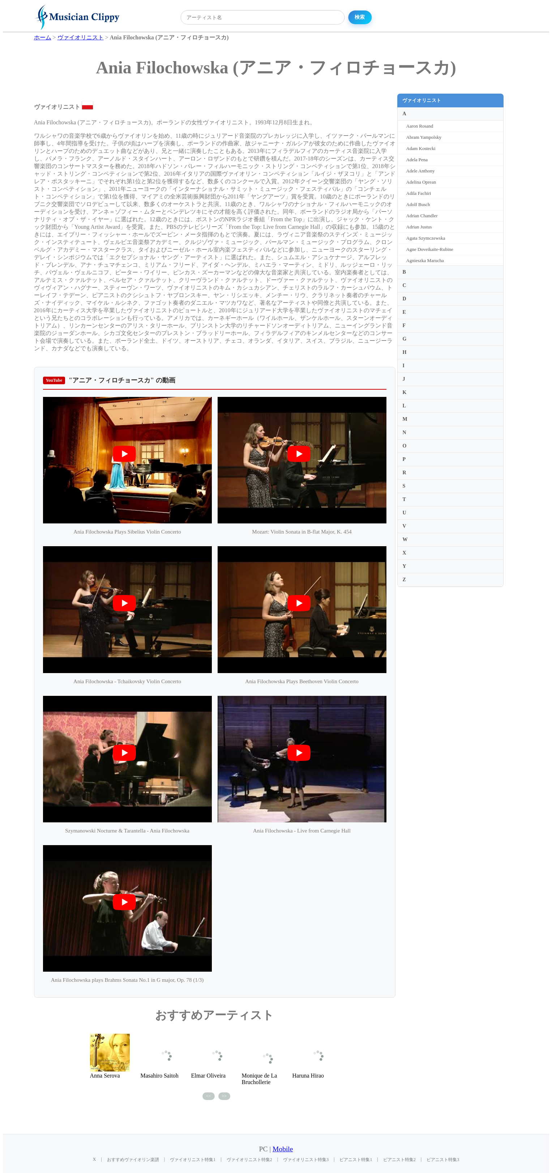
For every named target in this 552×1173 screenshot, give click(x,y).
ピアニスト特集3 (443, 1159)
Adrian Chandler (422, 215)
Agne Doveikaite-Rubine (429, 249)
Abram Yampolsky (424, 137)
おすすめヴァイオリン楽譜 (133, 1159)
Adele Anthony (420, 171)
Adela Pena (417, 159)
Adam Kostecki (421, 148)
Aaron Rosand (419, 126)
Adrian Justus (419, 227)
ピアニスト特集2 (399, 1159)
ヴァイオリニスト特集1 (192, 1159)
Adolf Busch (418, 204)
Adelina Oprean (421, 182)
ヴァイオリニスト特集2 (249, 1159)
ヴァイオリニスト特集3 (306, 1159)
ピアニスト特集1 (355, 1159)
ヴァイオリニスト (421, 100)
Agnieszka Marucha (425, 260)
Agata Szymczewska (425, 238)
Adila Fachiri (418, 193)
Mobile (283, 1149)
